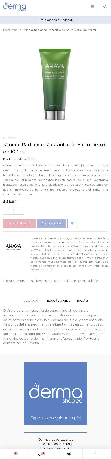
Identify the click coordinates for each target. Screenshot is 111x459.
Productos (10, 29)
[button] (72, 223)
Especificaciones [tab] (58, 300)
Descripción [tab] (31, 300)
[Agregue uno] (21, 211)
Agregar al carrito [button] (19, 223)
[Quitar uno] (6, 211)
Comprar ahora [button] (51, 223)
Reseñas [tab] (82, 300)
